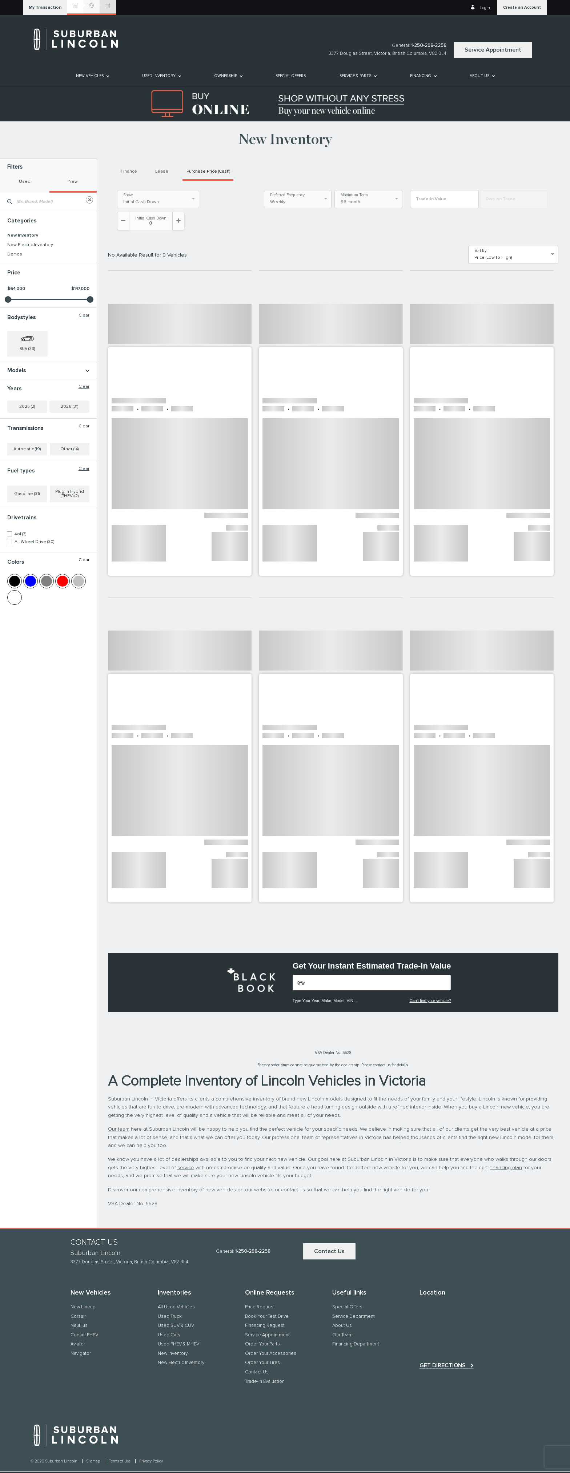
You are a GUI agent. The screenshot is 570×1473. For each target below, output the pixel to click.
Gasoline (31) (27, 541)
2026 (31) (69, 454)
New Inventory (22, 235)
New (73, 182)
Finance (129, 171)
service (185, 1149)
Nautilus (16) (19, 399)
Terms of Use (120, 1443)
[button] (45, 7)
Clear (84, 315)
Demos (14, 254)
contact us (293, 1171)
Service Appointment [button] (493, 50)
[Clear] (89, 200)
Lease (161, 171)
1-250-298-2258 (428, 45)
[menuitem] (92, 76)
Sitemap (93, 1443)
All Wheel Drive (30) (34, 589)
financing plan (506, 1149)
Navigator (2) (20, 409)
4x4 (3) (20, 581)
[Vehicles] (372, 964)
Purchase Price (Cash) (208, 171)
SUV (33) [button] (27, 349)
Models (48, 370)
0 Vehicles (174, 237)
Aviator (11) (17, 380)
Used (25, 182)
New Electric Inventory (30, 245)
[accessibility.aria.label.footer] (300, 1463)
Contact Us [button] (329, 1233)
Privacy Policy (151, 1443)
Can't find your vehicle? (430, 982)
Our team (118, 1111)
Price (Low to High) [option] (493, 239)
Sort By (480, 232)
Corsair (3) (17, 390)
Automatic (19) (27, 496)
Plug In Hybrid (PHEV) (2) (69, 541)
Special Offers (291, 76)
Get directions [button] (443, 1347)
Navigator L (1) (21, 418)
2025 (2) (27, 454)
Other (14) (69, 496)
